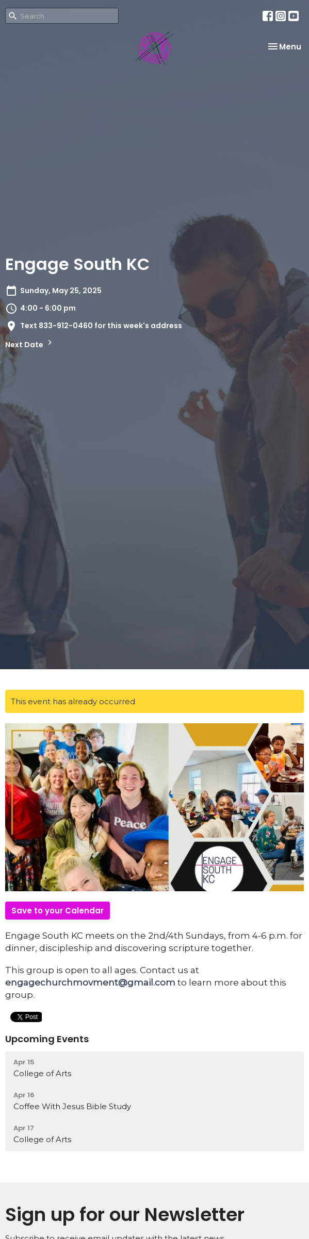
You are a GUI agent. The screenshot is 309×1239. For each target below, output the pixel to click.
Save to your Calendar (57, 910)
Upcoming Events (47, 1038)
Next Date (30, 343)
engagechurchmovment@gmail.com (90, 982)
